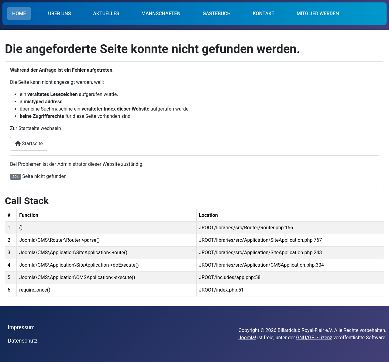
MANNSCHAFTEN (161, 13)
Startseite (29, 143)
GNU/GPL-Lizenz (314, 337)
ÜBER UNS (59, 13)
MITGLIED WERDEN (318, 13)
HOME (19, 13)
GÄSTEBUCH (217, 13)
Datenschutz (23, 341)
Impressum (21, 327)
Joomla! (247, 337)
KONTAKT (264, 13)
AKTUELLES (106, 13)
